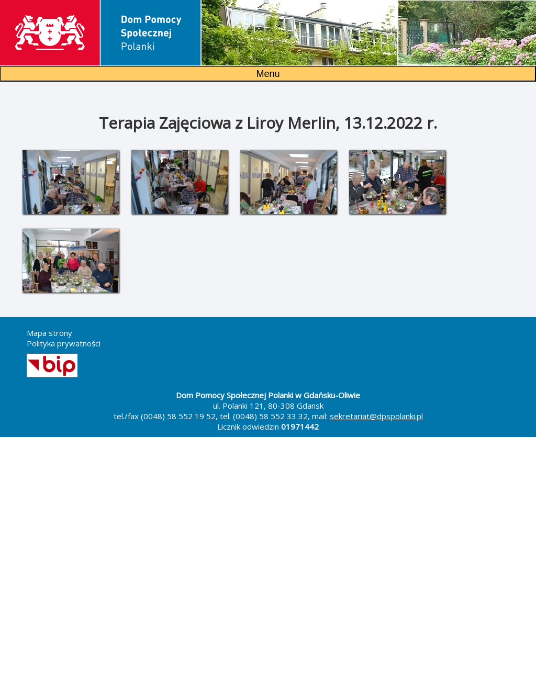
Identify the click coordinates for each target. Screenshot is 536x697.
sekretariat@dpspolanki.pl (376, 416)
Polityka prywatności (63, 343)
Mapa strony (49, 333)
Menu (268, 74)
